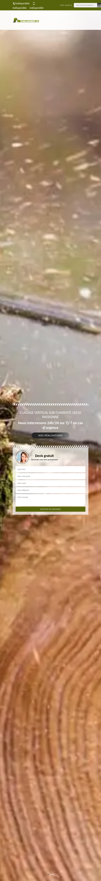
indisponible (21, 3)
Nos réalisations (50, 435)
